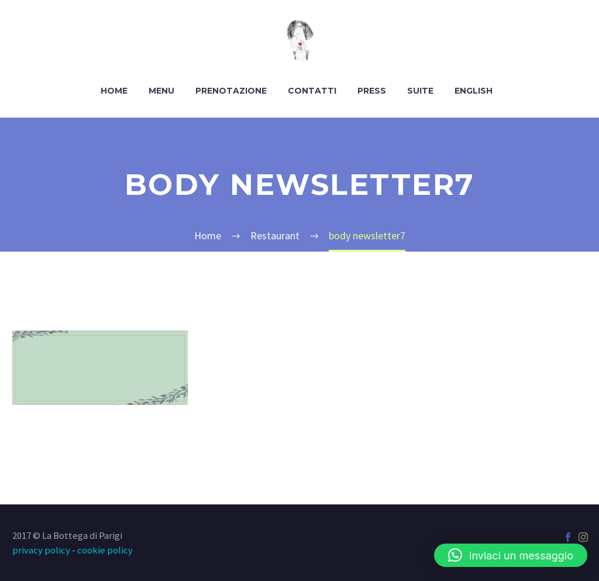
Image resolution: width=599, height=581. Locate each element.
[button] (510, 555)
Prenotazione (231, 90)
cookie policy (105, 550)
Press (371, 90)
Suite (420, 90)
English (474, 90)
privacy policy (41, 550)
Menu (161, 90)
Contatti (312, 90)
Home (114, 90)
